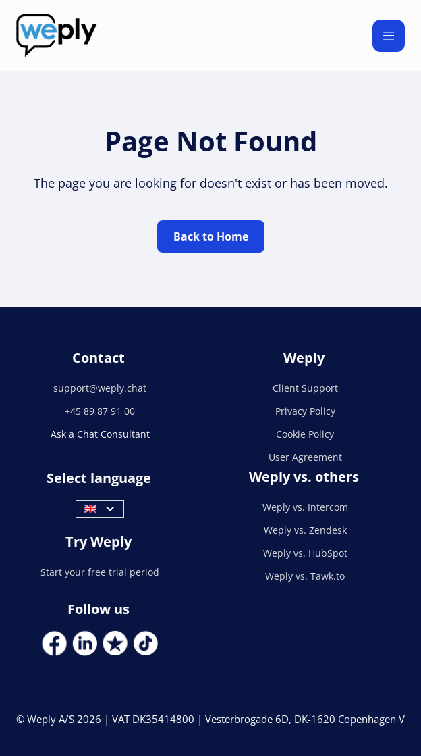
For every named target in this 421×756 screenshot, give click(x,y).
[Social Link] (54, 643)
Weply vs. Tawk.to (305, 576)
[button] (388, 36)
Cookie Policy (305, 434)
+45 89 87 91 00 (100, 411)
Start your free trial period (99, 571)
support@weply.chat (99, 388)
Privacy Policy (305, 411)
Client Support (305, 388)
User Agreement (305, 457)
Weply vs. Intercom (305, 507)
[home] (56, 35)
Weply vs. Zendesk (305, 530)
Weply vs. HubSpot (305, 553)
